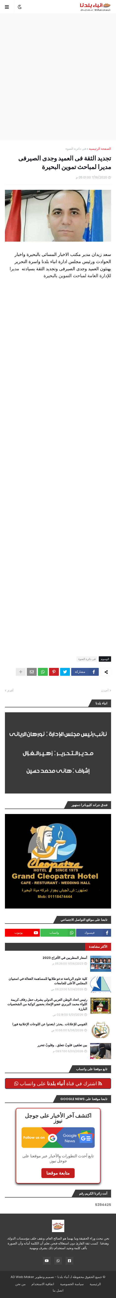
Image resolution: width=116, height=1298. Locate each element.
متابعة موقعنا (58, 1173)
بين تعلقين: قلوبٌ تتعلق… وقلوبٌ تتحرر (62, 1045)
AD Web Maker (22, 1277)
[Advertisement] (58, 77)
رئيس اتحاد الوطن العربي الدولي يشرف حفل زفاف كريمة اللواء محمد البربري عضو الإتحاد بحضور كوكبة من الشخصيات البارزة (47, 1004)
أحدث (105, 690)
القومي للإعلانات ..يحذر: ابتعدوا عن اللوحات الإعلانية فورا (49, 1024)
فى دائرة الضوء (76, 148)
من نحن (20, 1284)
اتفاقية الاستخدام (43, 1284)
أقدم (10, 690)
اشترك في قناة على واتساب (58, 1083)
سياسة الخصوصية (72, 1284)
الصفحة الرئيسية (100, 148)
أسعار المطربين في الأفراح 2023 (65, 958)
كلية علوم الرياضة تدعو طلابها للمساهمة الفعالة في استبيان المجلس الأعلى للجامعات (48, 981)
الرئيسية (95, 1284)
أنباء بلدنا (63, 1277)
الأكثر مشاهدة (98, 946)
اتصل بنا (58, 1290)
